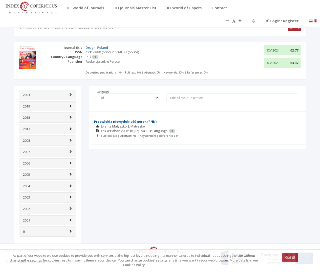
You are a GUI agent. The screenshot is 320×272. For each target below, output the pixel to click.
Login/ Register (282, 20)
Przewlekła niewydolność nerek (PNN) (125, 121)
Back (295, 28)
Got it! (290, 257)
